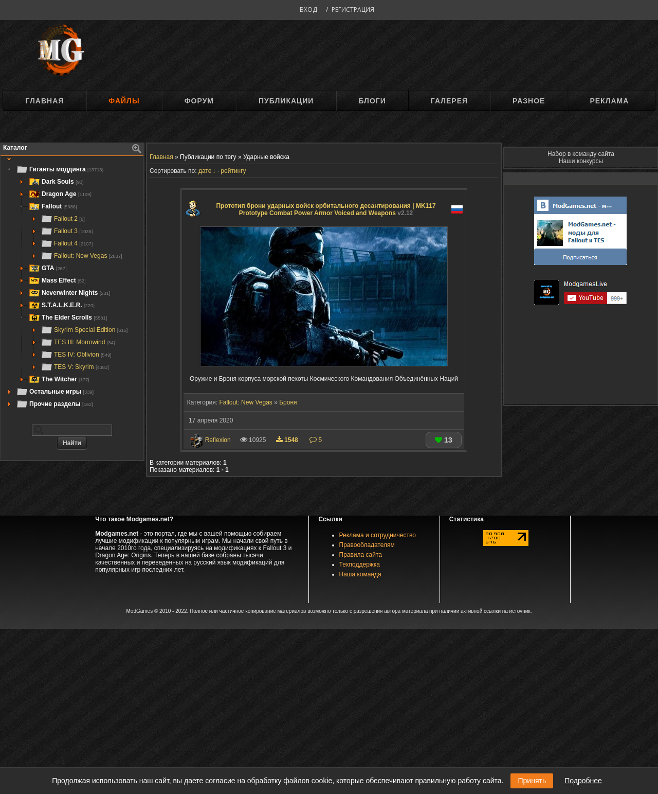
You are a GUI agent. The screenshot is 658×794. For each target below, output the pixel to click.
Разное (529, 101)
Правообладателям (367, 545)
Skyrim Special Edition (84, 330)
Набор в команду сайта (580, 153)
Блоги (372, 101)
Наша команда (360, 574)
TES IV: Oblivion (76, 354)
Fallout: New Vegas (81, 256)
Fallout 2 (63, 219)
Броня (288, 402)
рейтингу (233, 170)
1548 (288, 440)
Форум (199, 101)
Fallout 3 (67, 231)
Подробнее (583, 781)
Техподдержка (359, 564)
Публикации (286, 101)
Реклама (609, 101)
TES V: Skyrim (75, 367)
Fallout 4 (67, 243)
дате (204, 170)
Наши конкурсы (581, 161)
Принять (532, 781)
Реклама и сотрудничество (377, 535)
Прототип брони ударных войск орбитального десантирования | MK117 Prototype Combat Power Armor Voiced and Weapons (325, 209)
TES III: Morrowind (78, 342)
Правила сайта (360, 554)
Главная (44, 101)
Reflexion (218, 440)
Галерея (449, 101)
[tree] (72, 286)
